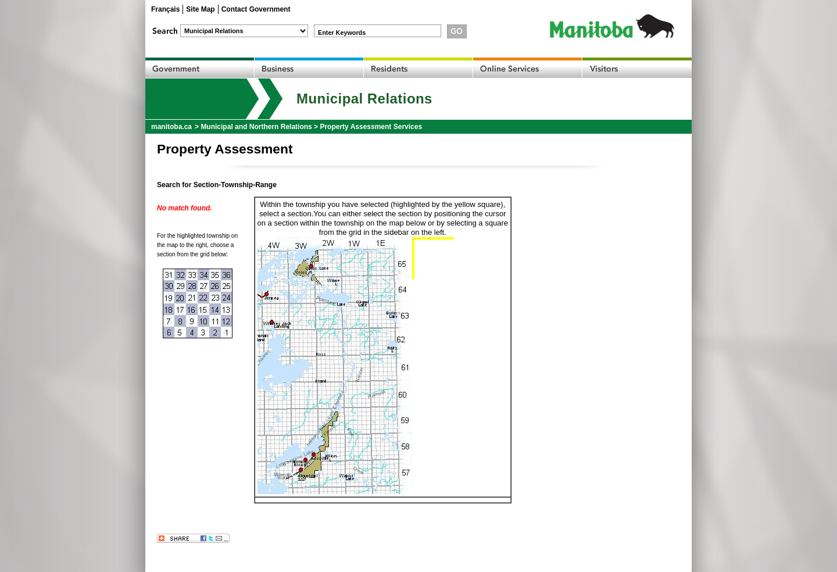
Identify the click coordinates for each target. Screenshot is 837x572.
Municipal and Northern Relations (256, 127)
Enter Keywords (342, 32)
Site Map (200, 9)
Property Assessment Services (371, 127)
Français (165, 9)
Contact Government (256, 9)
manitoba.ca (171, 127)
